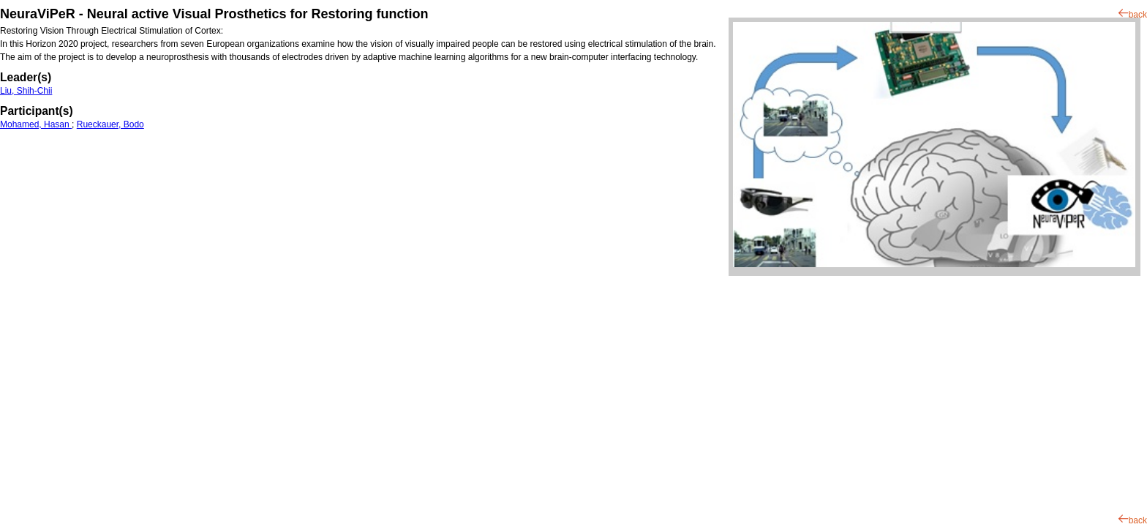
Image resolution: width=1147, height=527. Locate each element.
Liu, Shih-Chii (26, 91)
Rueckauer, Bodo (110, 124)
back (1138, 15)
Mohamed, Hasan (36, 124)
